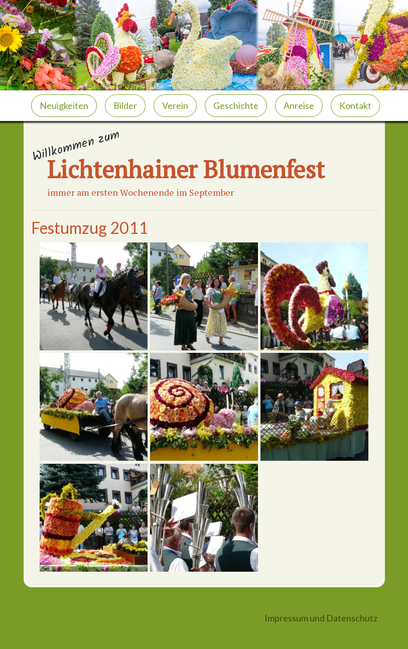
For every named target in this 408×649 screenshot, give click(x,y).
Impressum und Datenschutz (320, 617)
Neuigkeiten (64, 105)
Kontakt (355, 105)
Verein (175, 105)
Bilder (125, 105)
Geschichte (235, 105)
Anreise (299, 105)
